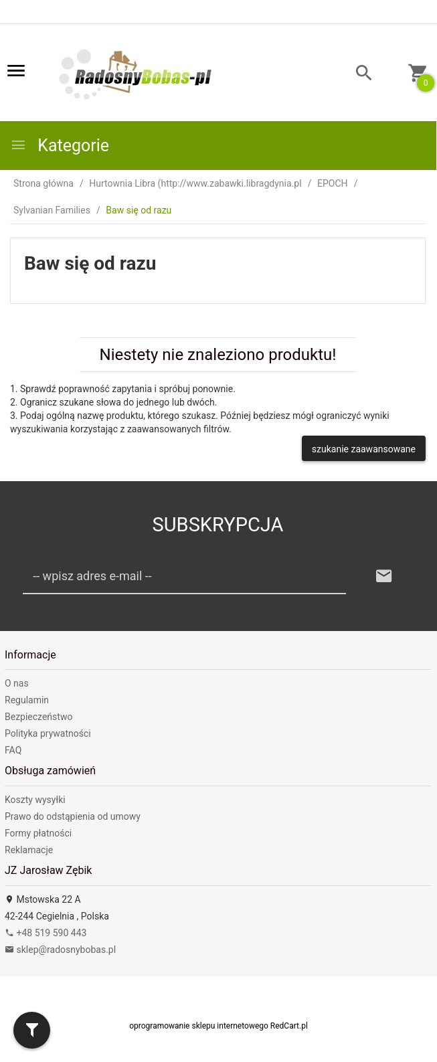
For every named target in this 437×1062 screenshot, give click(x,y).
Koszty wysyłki (35, 799)
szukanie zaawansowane (364, 449)
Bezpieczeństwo (38, 716)
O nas (17, 683)
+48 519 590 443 (45, 932)
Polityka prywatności (48, 733)
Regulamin (27, 700)
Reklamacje (29, 850)
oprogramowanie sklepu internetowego (198, 1026)
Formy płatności (38, 833)
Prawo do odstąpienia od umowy (73, 816)
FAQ (13, 750)
